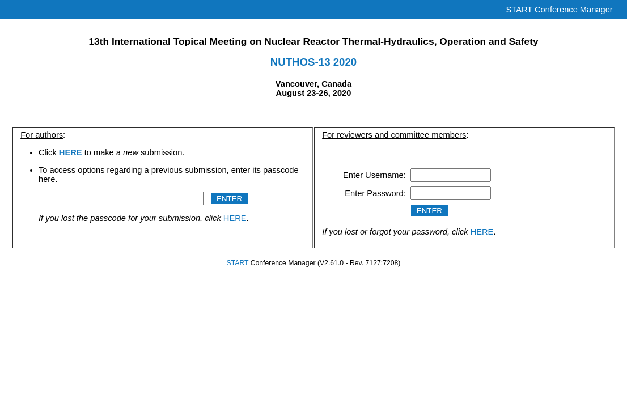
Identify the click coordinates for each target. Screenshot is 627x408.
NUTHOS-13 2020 (313, 62)
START (238, 263)
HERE (235, 218)
